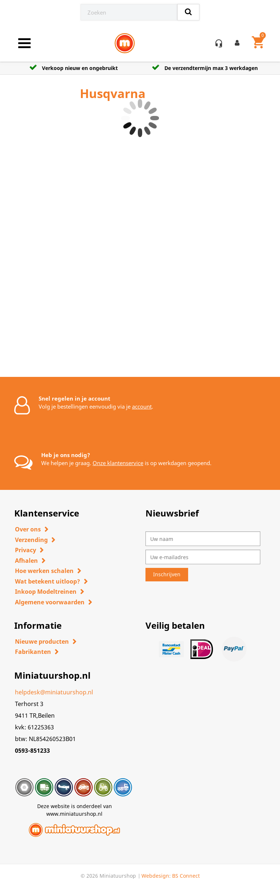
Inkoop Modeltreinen (46, 592)
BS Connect (186, 875)
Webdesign (155, 875)
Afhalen (26, 561)
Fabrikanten (33, 652)
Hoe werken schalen (44, 571)
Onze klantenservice (118, 463)
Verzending (31, 540)
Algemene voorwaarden (50, 602)
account (142, 406)
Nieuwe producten (42, 641)
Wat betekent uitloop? (47, 581)
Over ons (28, 529)
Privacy (25, 550)
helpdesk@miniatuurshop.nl (54, 692)
